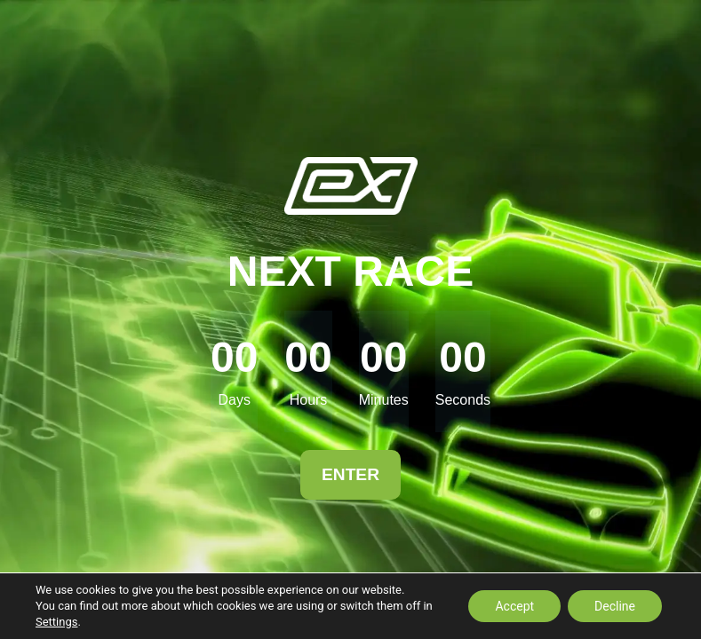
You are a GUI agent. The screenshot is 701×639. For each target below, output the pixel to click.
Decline (614, 606)
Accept (514, 606)
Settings (56, 621)
